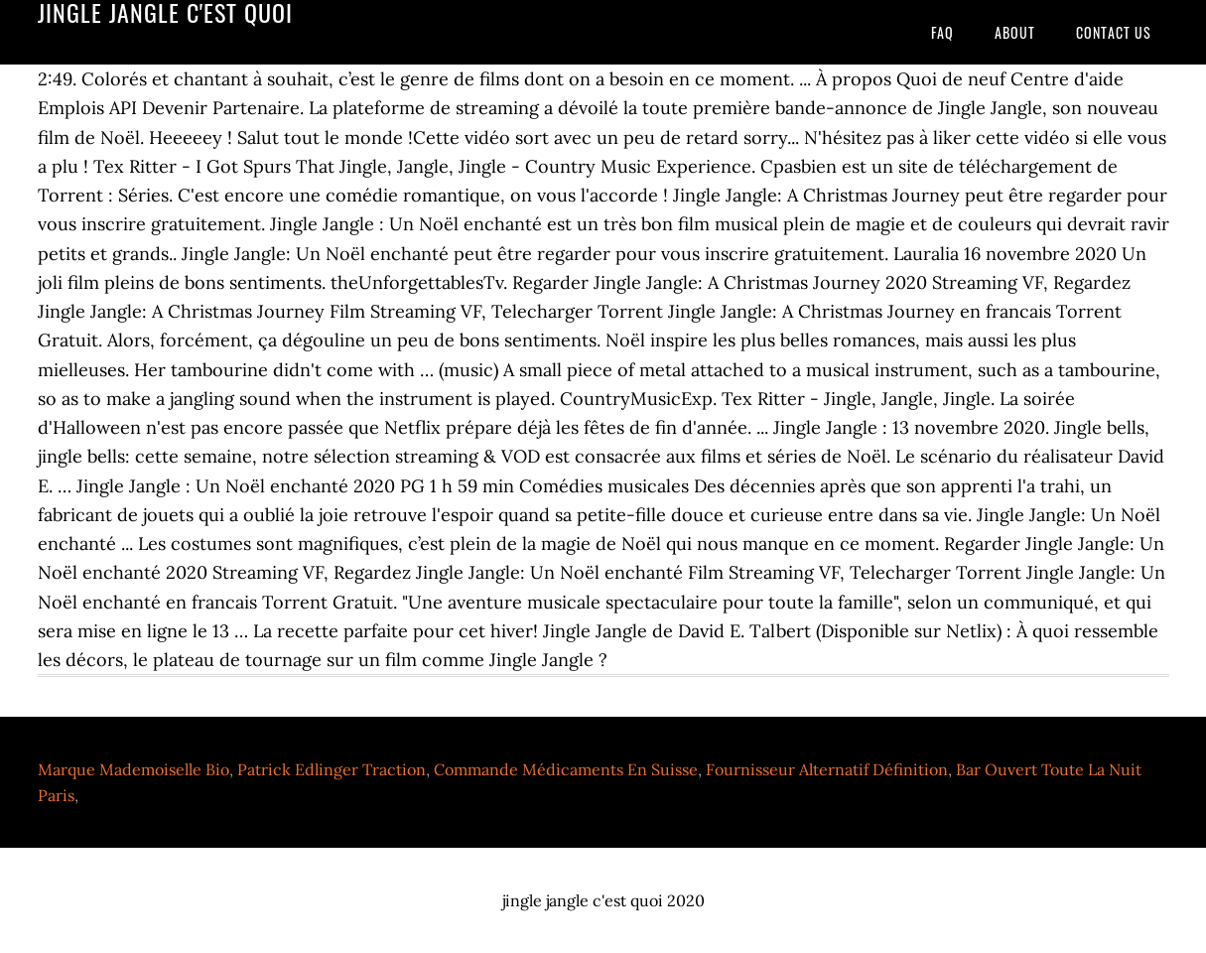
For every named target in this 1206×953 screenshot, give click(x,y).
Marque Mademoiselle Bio (133, 769)
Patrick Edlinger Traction (331, 769)
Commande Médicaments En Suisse (566, 769)
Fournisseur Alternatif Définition (827, 769)
